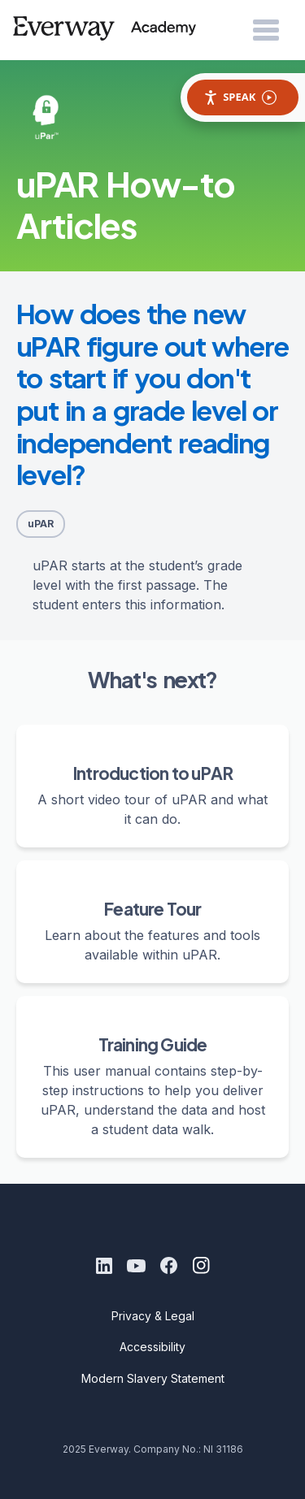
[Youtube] (136, 1266)
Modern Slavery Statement (152, 1378)
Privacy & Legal (152, 1316)
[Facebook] (169, 1266)
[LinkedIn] (104, 1266)
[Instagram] (201, 1266)
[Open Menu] (266, 31)
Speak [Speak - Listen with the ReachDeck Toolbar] (240, 97)
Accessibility (152, 1347)
